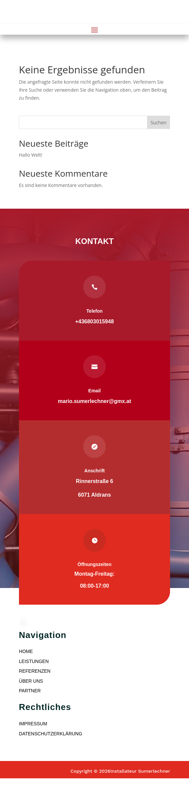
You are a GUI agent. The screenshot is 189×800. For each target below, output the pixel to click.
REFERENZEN (35, 671)
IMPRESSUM (33, 723)
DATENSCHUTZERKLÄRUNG (50, 733)
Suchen (158, 122)
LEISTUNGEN (34, 661)
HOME (26, 651)
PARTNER (30, 690)
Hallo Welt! (30, 155)
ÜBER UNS (31, 681)
